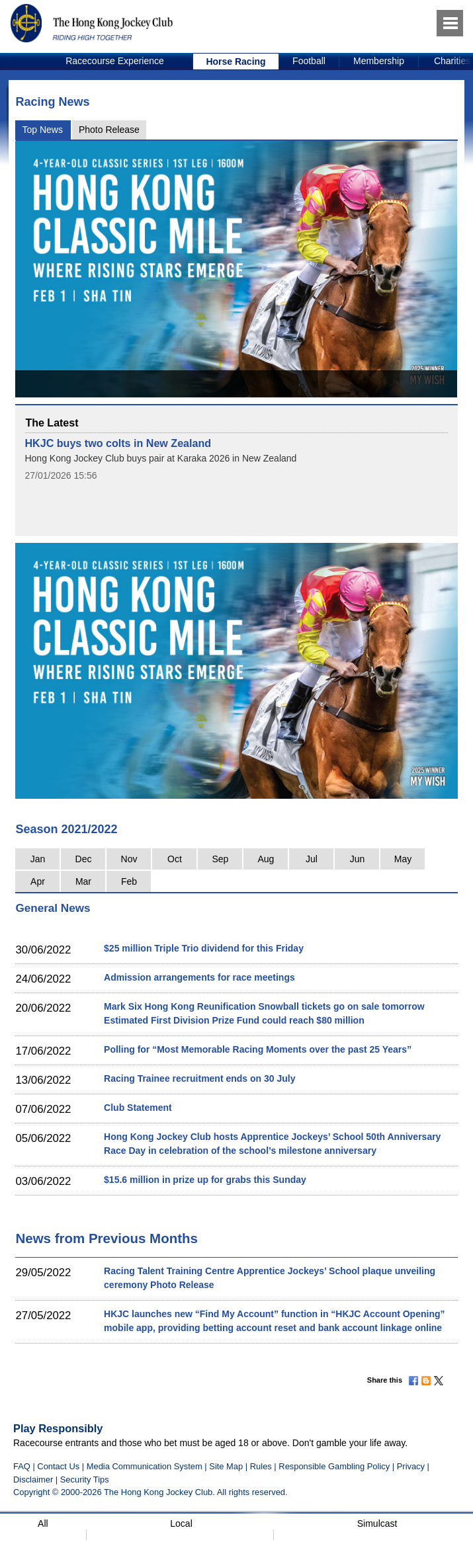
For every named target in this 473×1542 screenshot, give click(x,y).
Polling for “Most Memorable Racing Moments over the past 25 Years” (257, 1049)
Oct (174, 859)
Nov (129, 859)
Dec (83, 859)
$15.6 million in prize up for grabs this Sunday (205, 1179)
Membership (378, 61)
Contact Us (58, 1466)
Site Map (226, 1466)
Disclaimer (33, 1479)
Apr (37, 881)
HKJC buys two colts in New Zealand (117, 443)
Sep (220, 859)
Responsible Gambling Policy (334, 1466)
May (402, 859)
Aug (266, 859)
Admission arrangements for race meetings (199, 977)
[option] (115, 61)
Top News (42, 129)
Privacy (411, 1466)
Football (308, 61)
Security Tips (84, 1479)
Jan (38, 859)
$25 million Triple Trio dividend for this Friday (204, 948)
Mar (83, 881)
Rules (262, 1466)
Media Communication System (144, 1466)
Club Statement (138, 1107)
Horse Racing (235, 61)
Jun (357, 859)
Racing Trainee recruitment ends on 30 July (199, 1078)
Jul (312, 859)
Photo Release (109, 129)
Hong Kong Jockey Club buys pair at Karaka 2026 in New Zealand (160, 458)
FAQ (21, 1466)
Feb (129, 881)
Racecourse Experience (114, 61)
